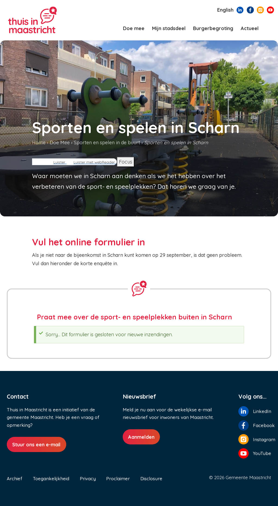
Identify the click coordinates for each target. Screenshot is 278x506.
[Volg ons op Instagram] (260, 9)
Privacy (88, 478)
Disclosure (151, 478)
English (225, 10)
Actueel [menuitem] (250, 28)
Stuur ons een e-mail (36, 444)
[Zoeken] (269, 29)
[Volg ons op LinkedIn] (240, 9)
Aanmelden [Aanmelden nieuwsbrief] (141, 437)
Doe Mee (60, 142)
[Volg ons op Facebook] (250, 9)
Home (39, 142)
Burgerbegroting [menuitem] (213, 28)
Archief (14, 478)
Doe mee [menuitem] (133, 28)
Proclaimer (118, 478)
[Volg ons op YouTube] (270, 9)
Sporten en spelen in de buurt (107, 142)
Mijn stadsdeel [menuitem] (169, 28)
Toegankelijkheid (51, 478)
